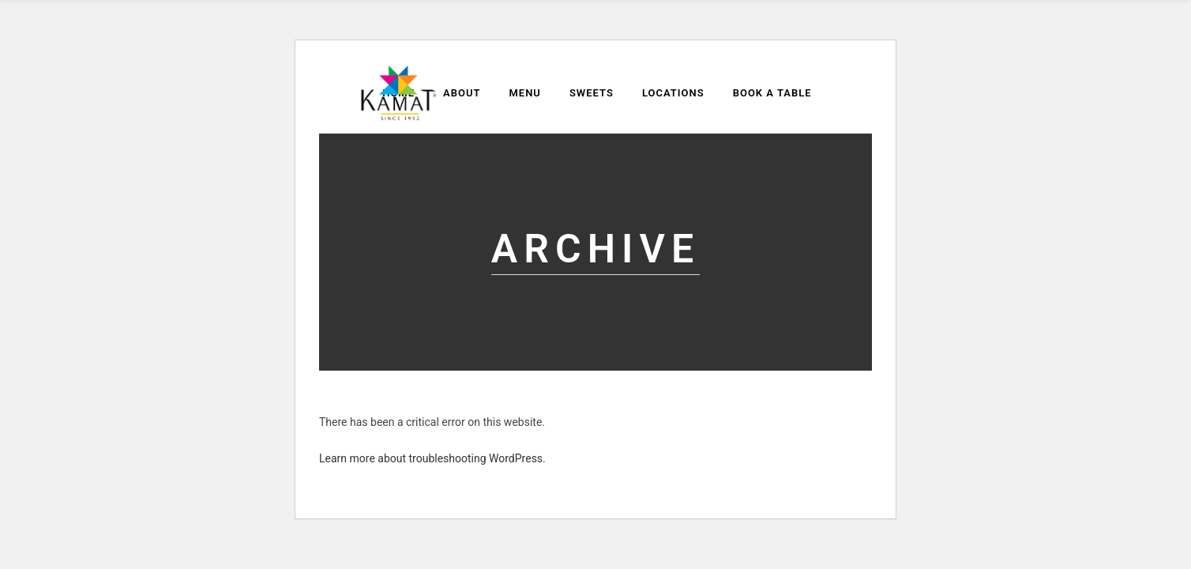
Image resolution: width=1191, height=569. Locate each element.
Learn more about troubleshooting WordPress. (432, 458)
